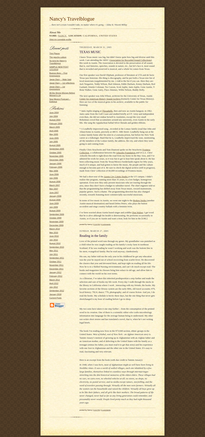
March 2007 (54, 185)
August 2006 (55, 182)
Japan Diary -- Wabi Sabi (60, 79)
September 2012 (56, 291)
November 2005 (56, 156)
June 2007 (54, 193)
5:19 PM (96, 224)
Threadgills (107, 111)
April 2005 (53, 131)
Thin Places (54, 53)
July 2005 (53, 142)
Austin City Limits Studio (116, 176)
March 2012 (54, 280)
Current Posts (55, 298)
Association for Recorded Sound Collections (130, 60)
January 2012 (55, 272)
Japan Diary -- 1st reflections (62, 83)
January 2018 (55, 294)
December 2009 (56, 225)
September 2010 (56, 247)
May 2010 (53, 233)
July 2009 (53, 207)
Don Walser (137, 212)
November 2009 (56, 222)
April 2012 (53, 283)
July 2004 (53, 116)
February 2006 (55, 167)
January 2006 (55, 163)
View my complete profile (60, 39)
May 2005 (53, 134)
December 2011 (56, 269)
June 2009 (54, 203)
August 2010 (55, 243)
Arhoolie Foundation (126, 152)
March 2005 (54, 127)
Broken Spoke (140, 200)
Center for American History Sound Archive (100, 99)
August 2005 (55, 145)
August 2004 (55, 120)
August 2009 (55, 211)
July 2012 (53, 287)
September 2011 (56, 258)
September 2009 (56, 214)
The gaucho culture (57, 57)
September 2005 (56, 149)
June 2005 (54, 138)
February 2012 (55, 276)
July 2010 (53, 240)
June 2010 (54, 236)
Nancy (62, 36)
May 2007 (53, 189)
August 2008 (55, 200)
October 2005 (55, 153)
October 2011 (55, 262)
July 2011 (53, 254)
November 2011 (56, 265)
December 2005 (56, 160)
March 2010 (54, 229)
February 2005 (55, 123)
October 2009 (55, 218)
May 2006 (53, 171)
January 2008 (55, 196)
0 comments (105, 224)
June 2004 (54, 113)
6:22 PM (96, 410)
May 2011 (53, 251)
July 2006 (53, 178)
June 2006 (54, 174)
